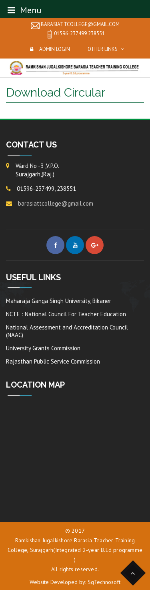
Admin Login (54, 49)
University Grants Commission (43, 348)
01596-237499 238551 (75, 34)
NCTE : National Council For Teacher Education (66, 314)
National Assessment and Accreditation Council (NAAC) (67, 331)
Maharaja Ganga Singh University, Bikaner (58, 301)
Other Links (103, 49)
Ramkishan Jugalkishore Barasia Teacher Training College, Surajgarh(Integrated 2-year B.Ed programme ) (75, 550)
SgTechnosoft (104, 582)
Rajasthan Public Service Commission (53, 361)
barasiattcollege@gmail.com (75, 24)
